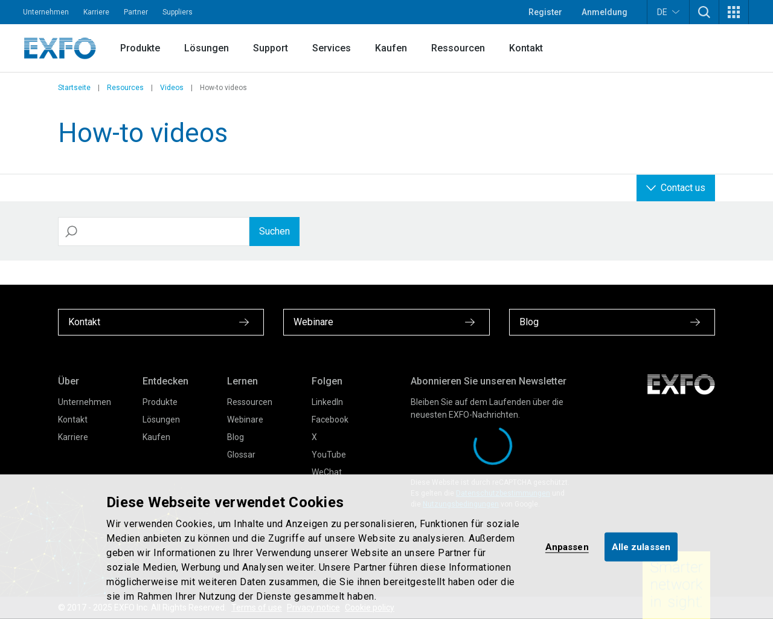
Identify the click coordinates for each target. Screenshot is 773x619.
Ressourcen (458, 48)
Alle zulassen (641, 546)
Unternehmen (46, 12)
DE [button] (668, 12)
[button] (704, 12)
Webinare (245, 419)
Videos (172, 87)
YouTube (329, 454)
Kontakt (526, 48)
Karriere (96, 12)
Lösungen (206, 48)
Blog (235, 437)
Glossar (241, 454)
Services (331, 48)
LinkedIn (327, 402)
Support (270, 48)
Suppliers (177, 12)
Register (545, 12)
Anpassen (567, 546)
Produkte (140, 48)
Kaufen (391, 48)
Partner (136, 12)
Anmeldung (604, 12)
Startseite (74, 87)
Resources (125, 87)
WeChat (327, 472)
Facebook (330, 419)
